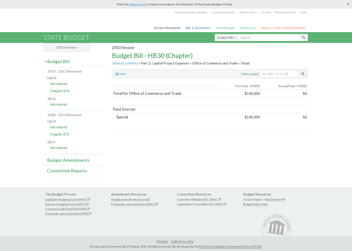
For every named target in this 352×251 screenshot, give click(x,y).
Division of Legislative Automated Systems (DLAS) (230, 246)
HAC (206, 199)
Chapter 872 (59, 134)
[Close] (348, 4)
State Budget (225, 28)
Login (303, 12)
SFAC (214, 199)
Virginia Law (248, 28)
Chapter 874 (59, 91)
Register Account (285, 12)
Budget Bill (226, 37)
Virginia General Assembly (191, 12)
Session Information (167, 28)
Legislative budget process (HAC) (66, 199)
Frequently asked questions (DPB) (66, 213)
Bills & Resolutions (198, 28)
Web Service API (275, 199)
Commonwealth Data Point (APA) (65, 209)
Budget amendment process (129, 199)
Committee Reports (67, 170)
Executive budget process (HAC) (65, 204)
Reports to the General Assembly (283, 28)
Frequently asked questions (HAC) (132, 204)
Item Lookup (250, 74)
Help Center (138, 4)
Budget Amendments (68, 160)
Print (121, 74)
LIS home (266, 12)
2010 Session (67, 47)
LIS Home (162, 241)
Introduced (58, 83)
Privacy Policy (248, 12)
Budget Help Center (255, 204)
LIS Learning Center (223, 12)
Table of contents (125, 63)
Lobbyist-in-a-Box (182, 241)
